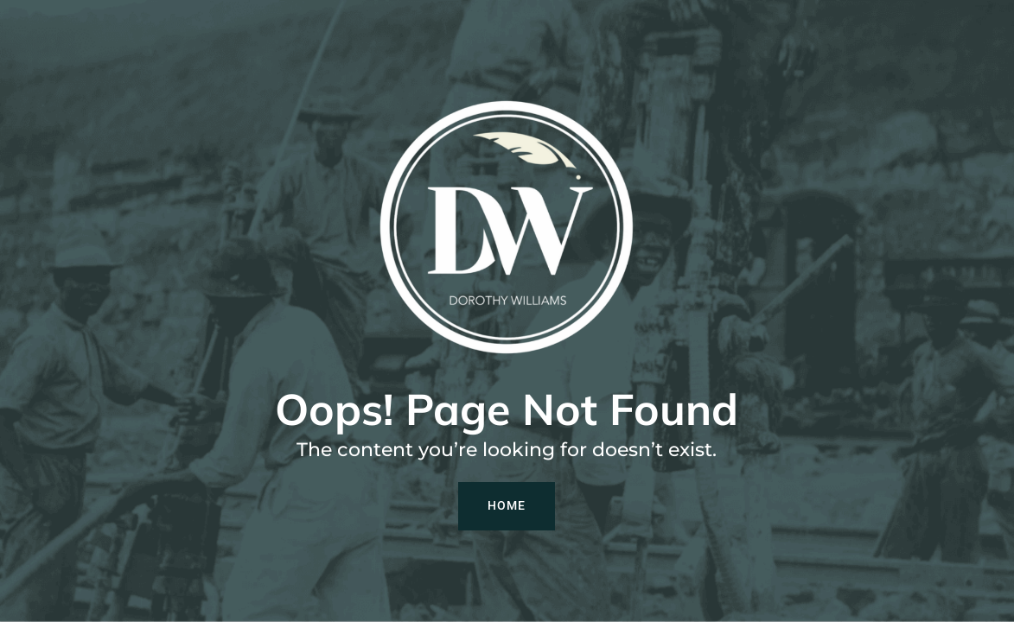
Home (507, 505)
